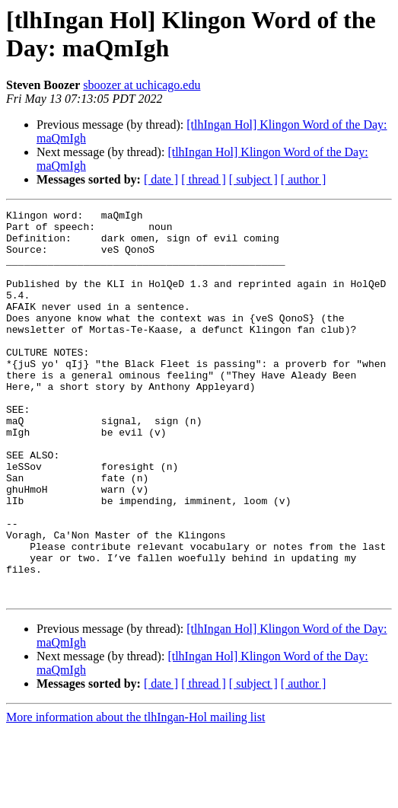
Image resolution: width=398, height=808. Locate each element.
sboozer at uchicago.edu (141, 84)
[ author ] (303, 179)
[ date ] (161, 179)
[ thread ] (203, 179)
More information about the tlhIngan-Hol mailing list (135, 794)
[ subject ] (253, 179)
